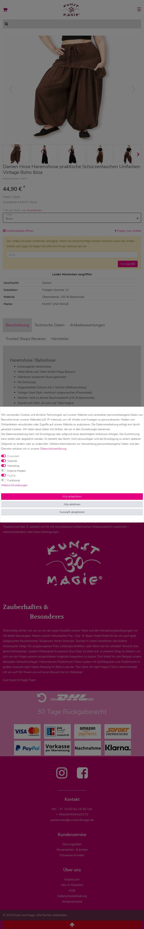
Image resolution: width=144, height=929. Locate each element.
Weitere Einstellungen (14, 485)
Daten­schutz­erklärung (53, 449)
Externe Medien (16, 470)
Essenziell (13, 456)
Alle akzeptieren (72, 496)
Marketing (13, 466)
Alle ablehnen (72, 504)
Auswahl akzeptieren (72, 512)
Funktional (13, 480)
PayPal (11, 475)
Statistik (12, 461)
